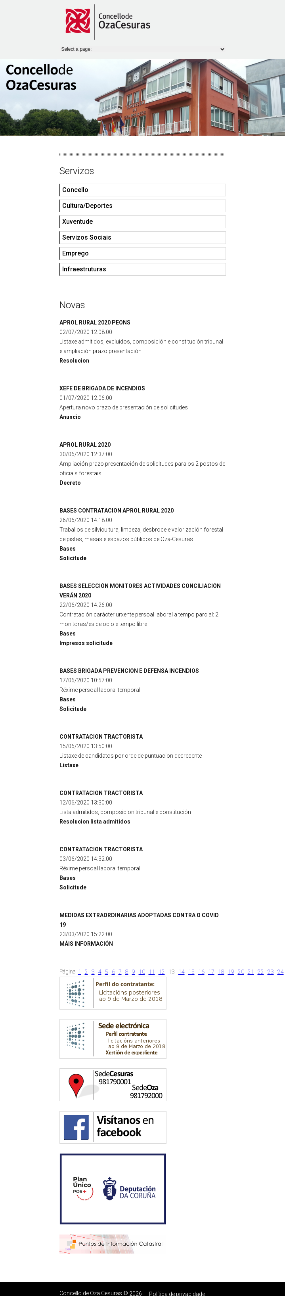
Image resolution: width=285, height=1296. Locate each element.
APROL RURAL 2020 (85, 445)
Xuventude (77, 221)
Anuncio (70, 417)
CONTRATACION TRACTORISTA (101, 736)
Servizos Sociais (86, 237)
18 (221, 972)
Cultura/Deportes (87, 205)
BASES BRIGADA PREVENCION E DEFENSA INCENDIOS (129, 671)
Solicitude (72, 558)
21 (251, 972)
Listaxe (68, 765)
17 (211, 972)
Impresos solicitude (86, 643)
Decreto (70, 483)
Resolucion (74, 360)
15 (191, 972)
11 (152, 972)
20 (241, 972)
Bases (67, 548)
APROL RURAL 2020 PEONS (94, 322)
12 (162, 972)
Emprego (75, 253)
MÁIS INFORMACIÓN (86, 944)
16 (201, 972)
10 (142, 972)
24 (280, 972)
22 (261, 972)
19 (231, 972)
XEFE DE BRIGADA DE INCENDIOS (102, 388)
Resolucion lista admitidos (94, 821)
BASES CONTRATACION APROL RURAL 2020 (116, 510)
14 (181, 972)
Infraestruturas (84, 269)
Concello (75, 190)
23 (271, 972)
